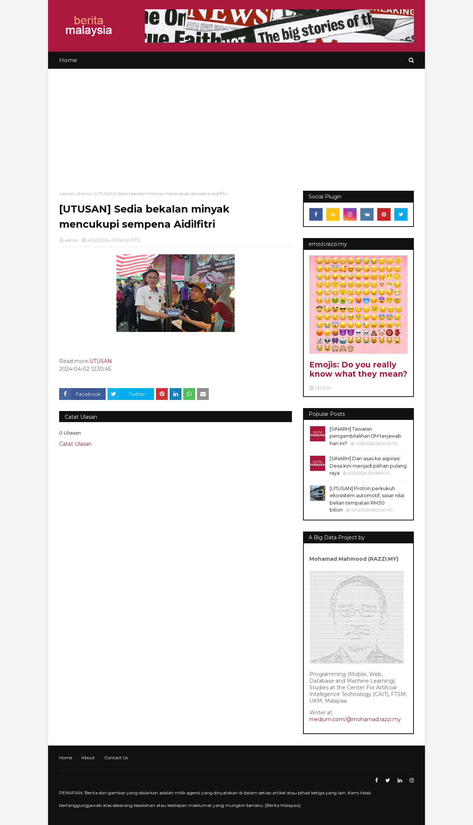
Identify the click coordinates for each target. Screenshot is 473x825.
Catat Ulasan (75, 444)
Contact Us (116, 757)
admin (71, 240)
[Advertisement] (236, 124)
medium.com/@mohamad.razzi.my (355, 719)
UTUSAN (100, 361)
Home (65, 757)
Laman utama (75, 193)
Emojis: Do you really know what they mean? (358, 369)
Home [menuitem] (68, 60)
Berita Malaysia (282, 805)
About (88, 757)
